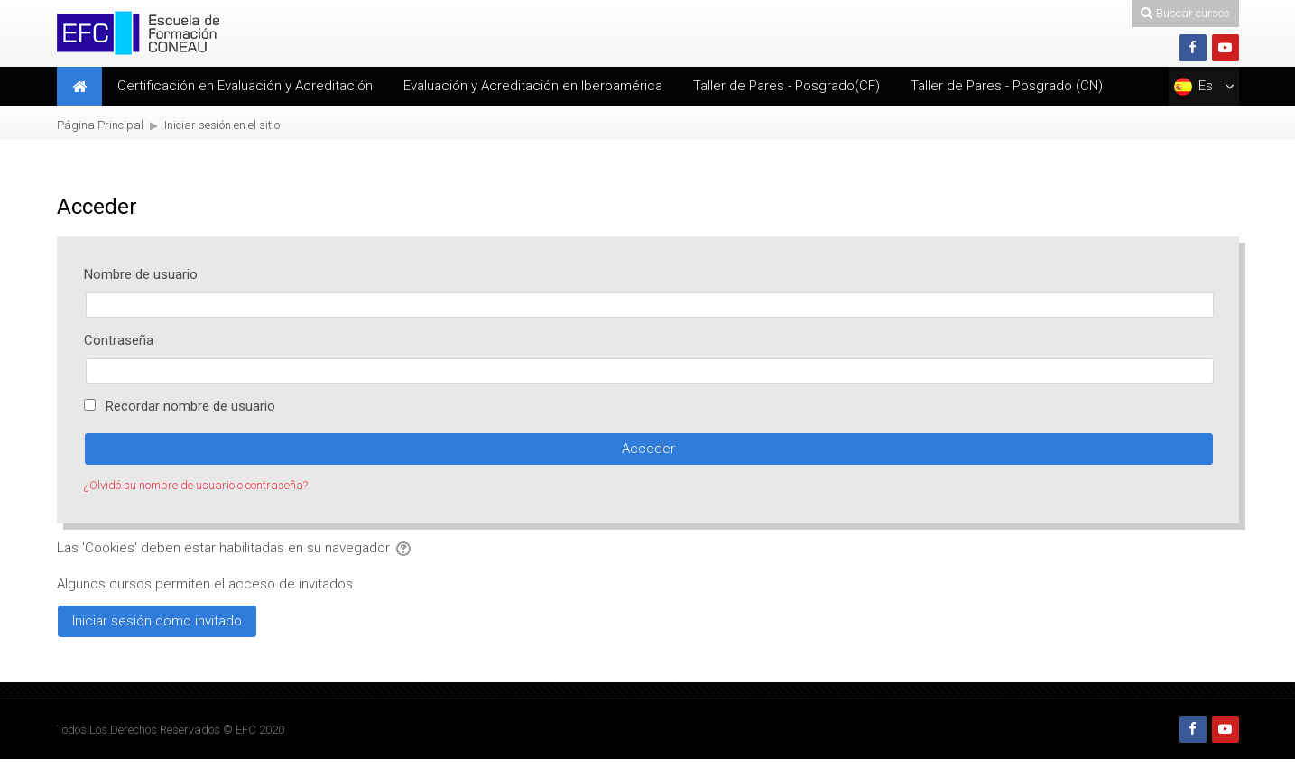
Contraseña (118, 340)
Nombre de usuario (141, 274)
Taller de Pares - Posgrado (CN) (1007, 86)
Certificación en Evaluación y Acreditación (245, 86)
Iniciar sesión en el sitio (222, 125)
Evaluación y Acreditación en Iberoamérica (532, 86)
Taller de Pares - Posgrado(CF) (786, 86)
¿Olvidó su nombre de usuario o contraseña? (196, 485)
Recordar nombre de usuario (190, 406)
